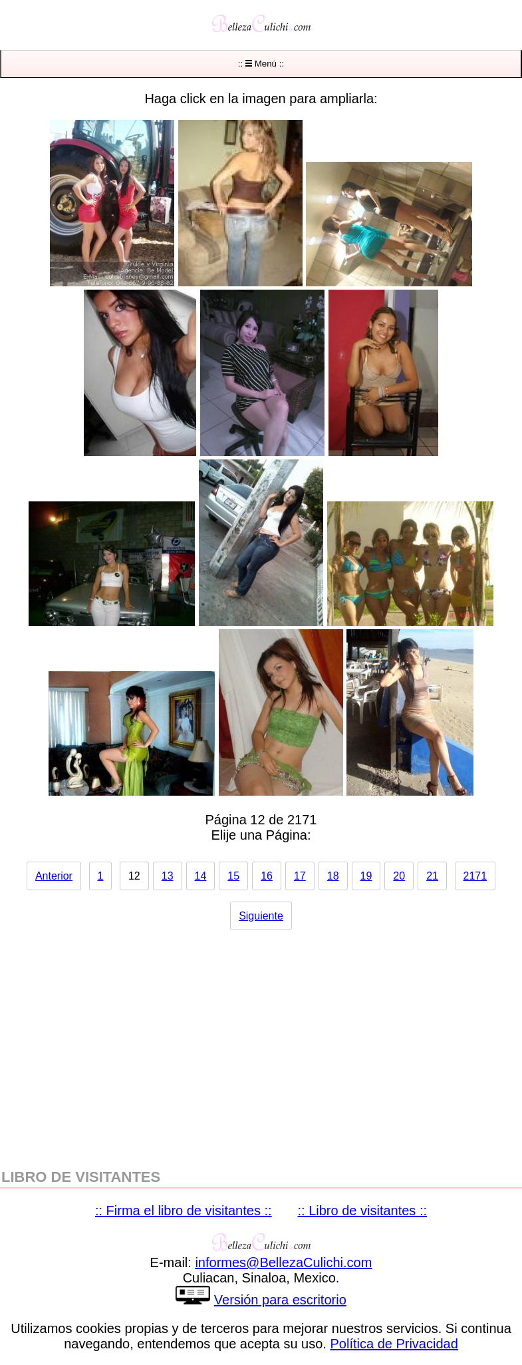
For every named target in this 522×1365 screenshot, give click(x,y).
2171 (475, 876)
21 (432, 876)
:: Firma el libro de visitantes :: (183, 1210)
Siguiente (261, 916)
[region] (261, 1042)
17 (300, 876)
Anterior (53, 876)
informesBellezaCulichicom (283, 1262)
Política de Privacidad (393, 1343)
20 (399, 876)
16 (267, 876)
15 (233, 876)
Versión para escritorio (280, 1299)
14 (201, 876)
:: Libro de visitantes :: (363, 1210)
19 (366, 876)
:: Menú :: (261, 64)
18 (333, 876)
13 (168, 876)
